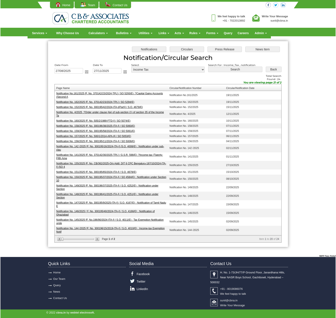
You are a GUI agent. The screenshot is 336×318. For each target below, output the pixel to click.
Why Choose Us (67, 33)
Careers (243, 33)
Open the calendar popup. (87, 72)
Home (63, 5)
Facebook (143, 274)
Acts (179, 33)
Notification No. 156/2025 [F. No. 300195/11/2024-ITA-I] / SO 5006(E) (96, 141)
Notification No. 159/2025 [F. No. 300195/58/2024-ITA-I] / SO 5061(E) (96, 131)
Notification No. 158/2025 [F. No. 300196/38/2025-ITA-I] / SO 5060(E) (96, 126)
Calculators (98, 33)
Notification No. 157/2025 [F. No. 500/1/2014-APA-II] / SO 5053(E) (94, 136)
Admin (261, 33)
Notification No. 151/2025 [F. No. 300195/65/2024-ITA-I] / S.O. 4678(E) (96, 172)
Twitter (141, 281)
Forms (212, 33)
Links (164, 33)
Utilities (145, 33)
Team (87, 5)
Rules (194, 33)
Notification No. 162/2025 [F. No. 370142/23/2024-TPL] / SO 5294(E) (95, 102)
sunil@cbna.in (279, 20)
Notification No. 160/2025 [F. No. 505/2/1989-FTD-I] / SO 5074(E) (93, 121)
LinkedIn (142, 289)
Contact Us (116, 5)
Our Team (59, 278)
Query (228, 33)
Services (39, 33)
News (56, 291)
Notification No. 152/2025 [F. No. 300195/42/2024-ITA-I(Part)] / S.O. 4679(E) (100, 107)
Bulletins (123, 33)
